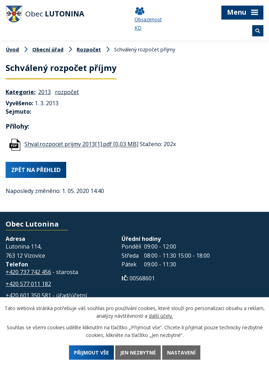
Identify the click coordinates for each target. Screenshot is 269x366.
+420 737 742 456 (28, 272)
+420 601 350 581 (28, 295)
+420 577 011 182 (28, 284)
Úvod (12, 49)
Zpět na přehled (36, 170)
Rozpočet (89, 49)
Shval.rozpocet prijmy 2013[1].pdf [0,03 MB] (81, 144)
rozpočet (67, 92)
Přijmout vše (91, 352)
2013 (44, 92)
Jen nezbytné (138, 352)
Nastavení (181, 352)
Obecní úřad (47, 49)
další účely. (161, 316)
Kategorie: (20, 92)
